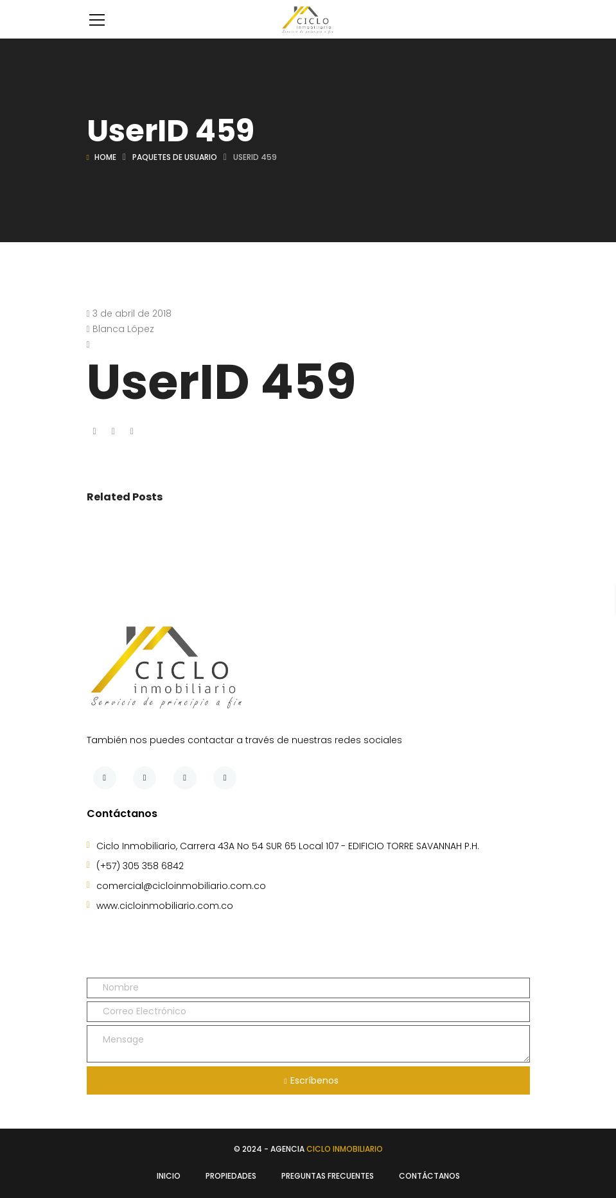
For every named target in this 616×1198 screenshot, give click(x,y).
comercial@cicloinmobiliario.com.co (181, 885)
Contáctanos (429, 1175)
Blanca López (123, 328)
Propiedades (231, 1175)
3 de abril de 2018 (132, 313)
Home (105, 157)
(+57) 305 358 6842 (140, 865)
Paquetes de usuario (174, 157)
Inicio (168, 1175)
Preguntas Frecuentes (327, 1175)
